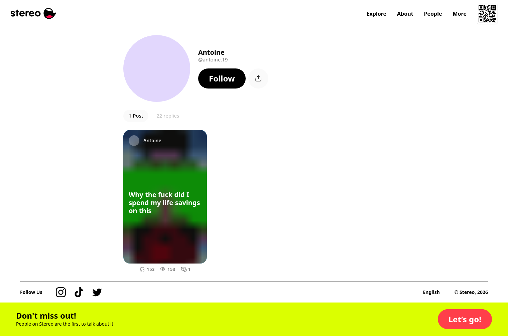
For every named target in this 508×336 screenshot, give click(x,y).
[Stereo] (33, 13)
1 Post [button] (136, 115)
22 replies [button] (167, 115)
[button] (222, 78)
